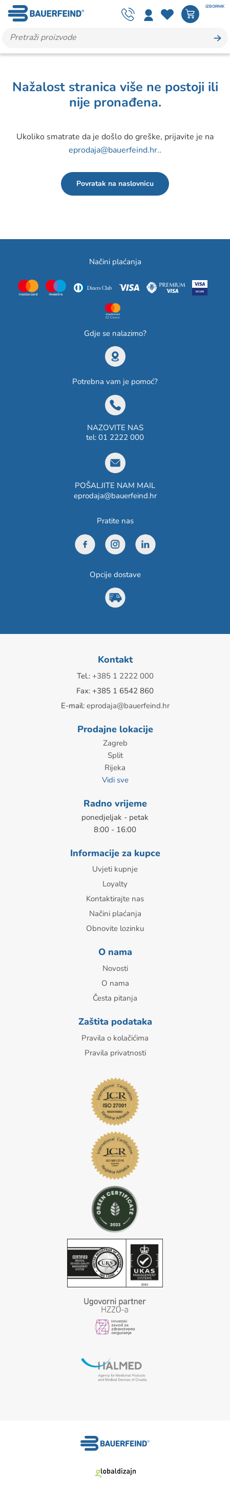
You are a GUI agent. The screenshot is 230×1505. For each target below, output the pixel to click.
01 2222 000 (121, 437)
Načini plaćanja (115, 913)
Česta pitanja (115, 998)
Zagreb (115, 743)
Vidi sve (115, 780)
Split (115, 755)
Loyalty (115, 884)
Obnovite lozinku (115, 928)
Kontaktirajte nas (115, 899)
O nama (115, 983)
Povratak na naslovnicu (115, 183)
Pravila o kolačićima (115, 1038)
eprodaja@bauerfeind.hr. (114, 150)
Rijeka (115, 767)
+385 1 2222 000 (123, 676)
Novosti (115, 968)
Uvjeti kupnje (115, 869)
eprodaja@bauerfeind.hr (115, 496)
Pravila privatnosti (115, 1053)
